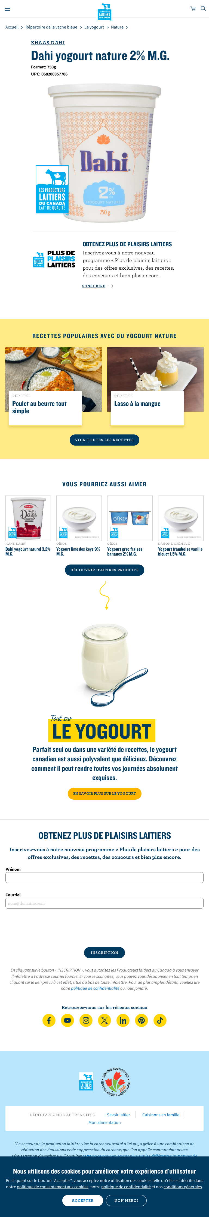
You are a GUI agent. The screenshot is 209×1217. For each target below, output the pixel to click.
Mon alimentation (104, 1122)
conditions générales (183, 1186)
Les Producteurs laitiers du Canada (105, 11)
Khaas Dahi (48, 42)
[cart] (193, 8)
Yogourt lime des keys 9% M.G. (78, 551)
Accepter (83, 1200)
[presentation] (104, 927)
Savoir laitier (118, 1114)
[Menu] (7, 8)
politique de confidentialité (95, 988)
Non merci (126, 1200)
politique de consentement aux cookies (52, 1186)
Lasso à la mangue (137, 404)
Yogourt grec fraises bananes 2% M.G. (124, 551)
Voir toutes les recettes (104, 440)
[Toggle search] (203, 8)
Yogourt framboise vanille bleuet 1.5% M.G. (180, 551)
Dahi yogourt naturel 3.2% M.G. (28, 551)
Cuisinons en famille (160, 1114)
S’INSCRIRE (97, 286)
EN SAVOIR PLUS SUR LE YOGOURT (104, 793)
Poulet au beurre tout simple (39, 407)
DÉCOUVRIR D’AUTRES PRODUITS (104, 570)
